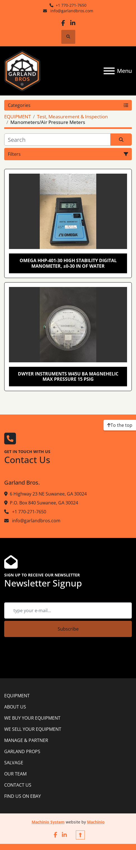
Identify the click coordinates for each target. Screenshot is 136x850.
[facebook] (63, 23)
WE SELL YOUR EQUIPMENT (32, 729)
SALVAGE (13, 763)
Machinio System (48, 822)
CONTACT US (17, 785)
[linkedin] (72, 23)
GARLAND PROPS (22, 751)
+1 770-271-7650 (71, 5)
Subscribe (68, 629)
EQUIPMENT (17, 696)
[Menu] (109, 71)
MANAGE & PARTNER (26, 740)
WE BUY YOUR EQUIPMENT (32, 718)
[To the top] (120, 425)
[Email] (68, 610)
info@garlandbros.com (71, 10)
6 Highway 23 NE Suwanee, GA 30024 (48, 494)
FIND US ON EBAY (22, 796)
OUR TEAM (15, 774)
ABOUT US (15, 707)
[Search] (57, 139)
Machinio (96, 822)
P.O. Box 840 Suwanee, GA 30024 (44, 503)
